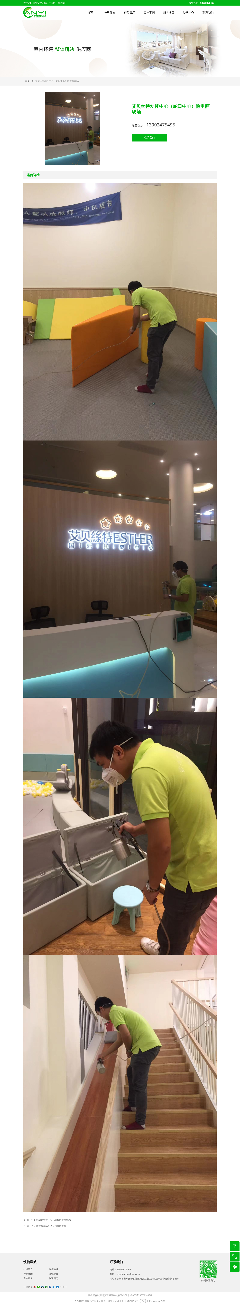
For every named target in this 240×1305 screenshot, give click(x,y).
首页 (27, 81)
